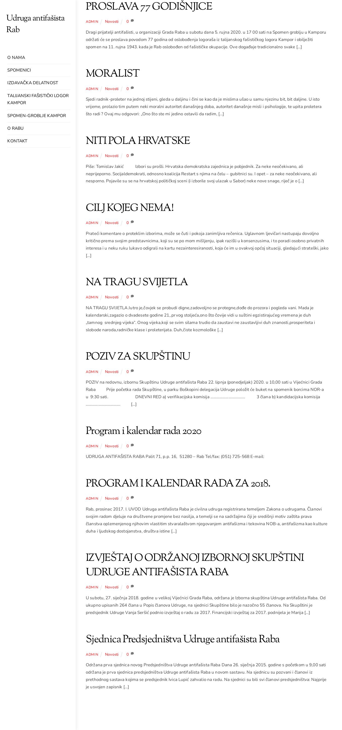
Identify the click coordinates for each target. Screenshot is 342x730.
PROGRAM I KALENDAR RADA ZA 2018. (178, 484)
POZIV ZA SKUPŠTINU (138, 357)
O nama (16, 57)
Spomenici (19, 70)
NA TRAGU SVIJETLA (137, 282)
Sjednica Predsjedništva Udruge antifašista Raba (182, 639)
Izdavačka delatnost (32, 83)
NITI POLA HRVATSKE (138, 141)
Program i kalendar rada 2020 (143, 431)
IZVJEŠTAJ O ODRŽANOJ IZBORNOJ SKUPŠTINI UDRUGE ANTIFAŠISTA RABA (195, 565)
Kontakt (17, 141)
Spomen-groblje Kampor (36, 116)
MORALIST (112, 74)
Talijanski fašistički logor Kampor (37, 99)
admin (92, 21)
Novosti (112, 21)
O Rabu (15, 128)
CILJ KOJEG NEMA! (129, 208)
